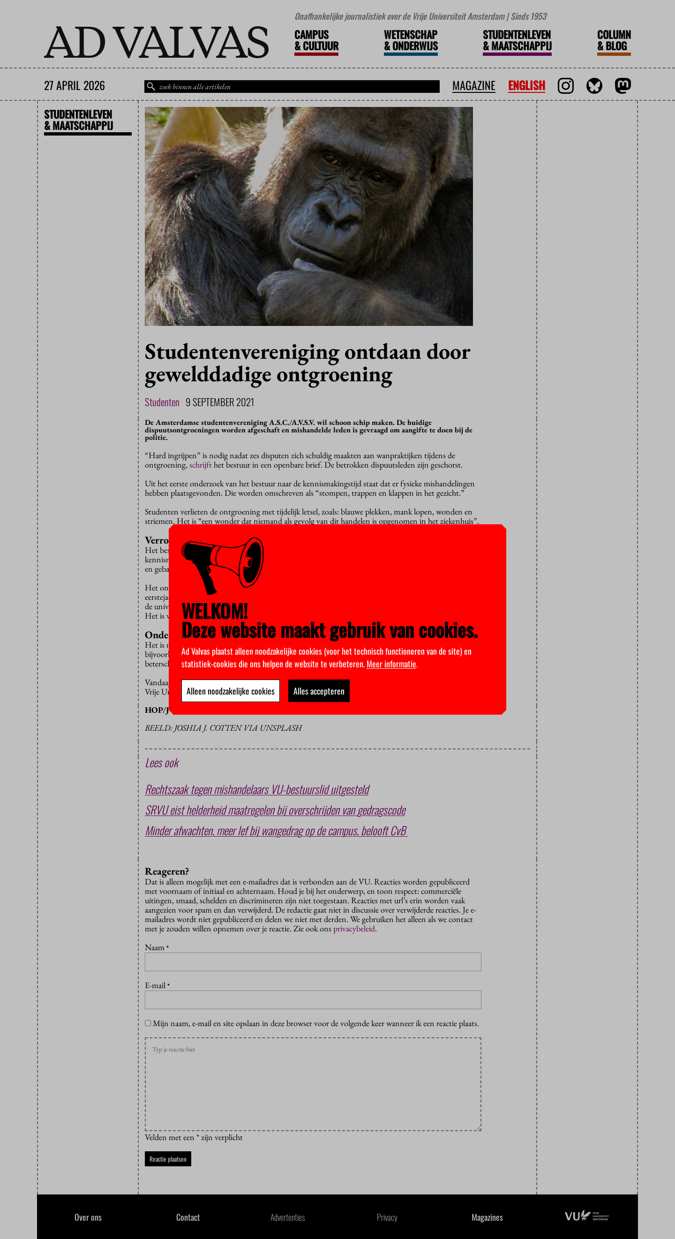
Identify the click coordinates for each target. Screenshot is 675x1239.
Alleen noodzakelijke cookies (231, 691)
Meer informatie (391, 663)
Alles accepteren (319, 691)
